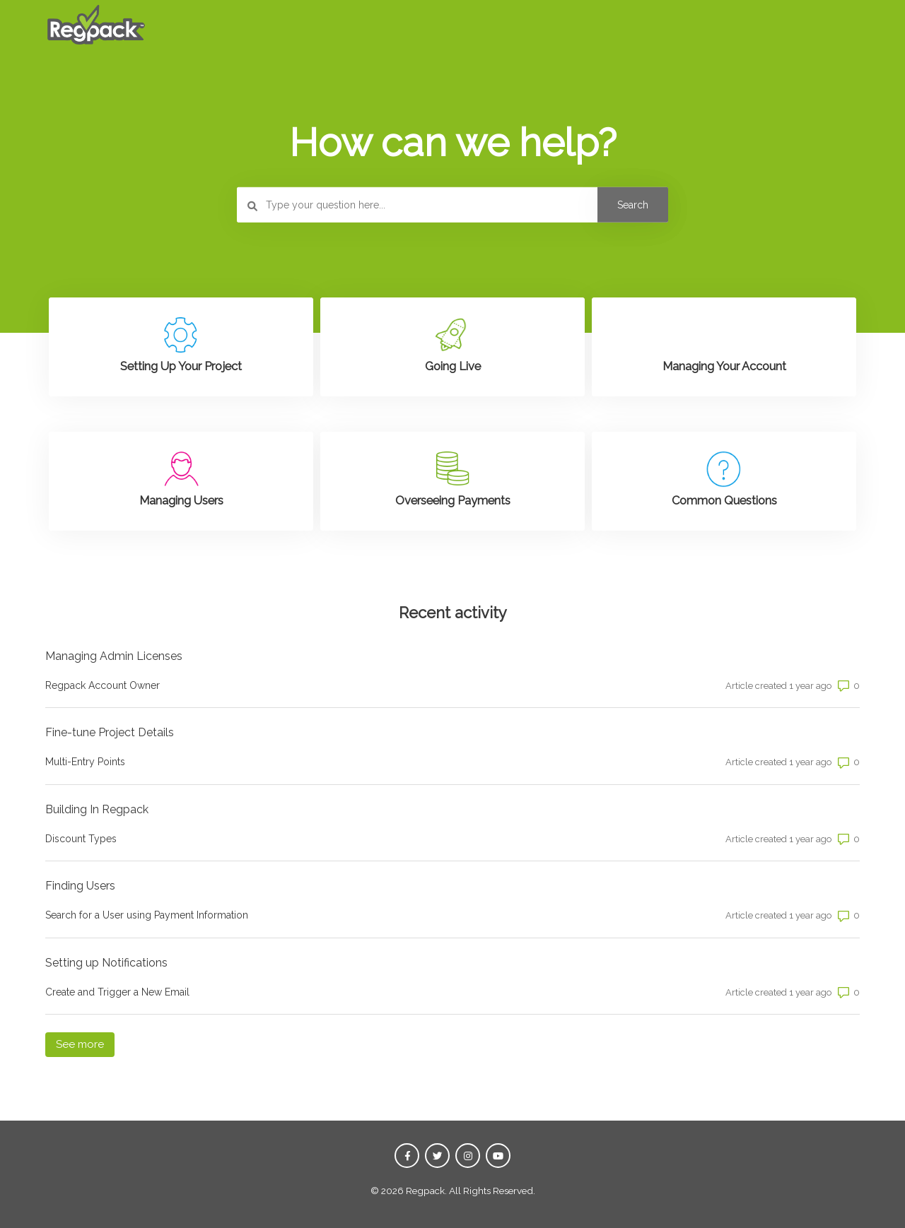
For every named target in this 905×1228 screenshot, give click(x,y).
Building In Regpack (96, 809)
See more (85, 1044)
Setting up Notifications (106, 962)
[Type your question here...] (452, 205)
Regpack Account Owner (102, 685)
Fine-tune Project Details (109, 732)
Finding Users (80, 885)
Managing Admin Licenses (113, 656)
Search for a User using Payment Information (146, 915)
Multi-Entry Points (85, 761)
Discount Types (81, 838)
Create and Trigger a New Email (117, 992)
